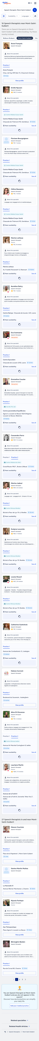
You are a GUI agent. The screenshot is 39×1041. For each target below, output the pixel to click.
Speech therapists (14, 1032)
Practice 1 (6, 65)
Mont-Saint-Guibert (25, 38)
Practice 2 (14, 457)
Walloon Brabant (9, 38)
